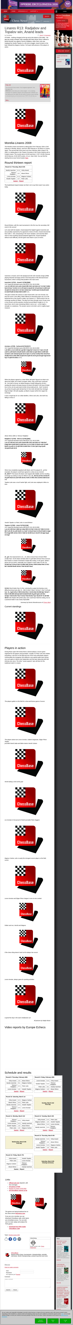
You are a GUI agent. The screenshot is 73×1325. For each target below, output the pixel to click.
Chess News (19, 20)
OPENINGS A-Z (22, 11)
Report (21, 181)
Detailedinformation (40, 1321)
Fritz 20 (8, 85)
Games (15, 181)
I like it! (41, 35)
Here (62, 1314)
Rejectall (53, 1321)
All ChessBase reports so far (18, 1190)
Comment (7, 1276)
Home (13, 11)
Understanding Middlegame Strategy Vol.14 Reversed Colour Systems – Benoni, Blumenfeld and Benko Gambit (63, 1292)
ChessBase (14, 1253)
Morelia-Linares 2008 (14, 1235)
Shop (5, 11)
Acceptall (65, 1321)
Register (18, 1274)
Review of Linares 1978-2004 (17, 1188)
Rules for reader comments (11, 1267)
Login (64, 11)
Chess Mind (46, 602)
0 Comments (47, 35)
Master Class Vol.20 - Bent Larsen (62, 1242)
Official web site (14, 1183)
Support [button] (34, 11)
